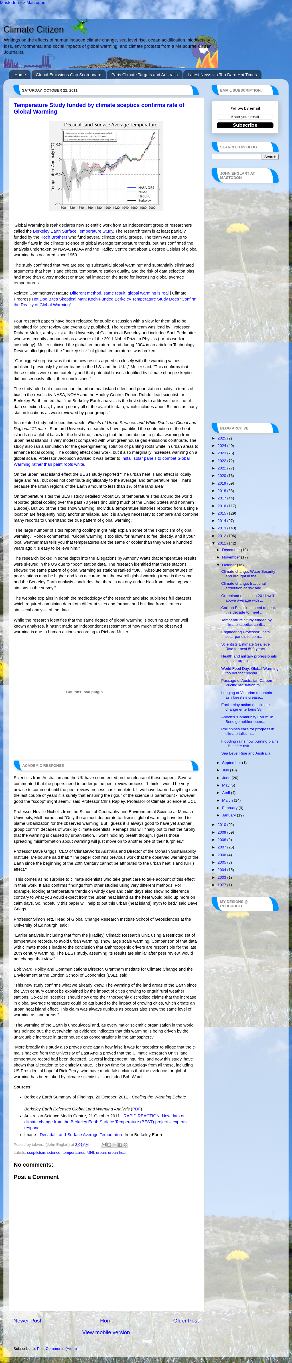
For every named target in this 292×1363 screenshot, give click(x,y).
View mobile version (106, 1332)
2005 (222, 862)
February (230, 808)
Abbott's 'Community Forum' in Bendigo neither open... (247, 719)
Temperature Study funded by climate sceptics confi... (246, 622)
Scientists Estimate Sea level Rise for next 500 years (246, 646)
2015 (222, 513)
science (53, 1152)
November (231, 557)
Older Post (186, 1321)
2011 (222, 543)
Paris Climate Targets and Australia (144, 74)
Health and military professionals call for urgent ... (249, 658)
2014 (222, 521)
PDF (136, 1109)
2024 (222, 445)
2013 (222, 528)
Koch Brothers (53, 237)
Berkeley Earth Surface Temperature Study (73, 231)
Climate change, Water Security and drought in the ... (248, 573)
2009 (222, 832)
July (226, 770)
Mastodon (9, 2)
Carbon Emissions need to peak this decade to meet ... (248, 610)
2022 (222, 461)
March (228, 800)
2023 (222, 453)
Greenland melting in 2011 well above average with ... (247, 598)
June (227, 778)
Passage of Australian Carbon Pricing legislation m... (246, 682)
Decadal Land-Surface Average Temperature (81, 1134)
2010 (222, 824)
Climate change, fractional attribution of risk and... (243, 585)
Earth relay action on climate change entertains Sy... (245, 707)
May (226, 785)
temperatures (73, 1152)
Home (20, 74)
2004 (222, 870)
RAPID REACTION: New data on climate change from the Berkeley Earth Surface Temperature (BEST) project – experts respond (105, 1122)
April (226, 793)
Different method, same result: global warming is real (119, 293)
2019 (222, 483)
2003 (222, 877)
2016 (222, 506)
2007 (222, 847)
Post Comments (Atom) (57, 1348)
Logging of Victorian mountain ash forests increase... (246, 695)
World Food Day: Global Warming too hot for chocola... (250, 670)
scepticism (36, 1152)
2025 (222, 438)
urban (101, 1152)
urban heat (117, 1152)
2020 (222, 475)
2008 (222, 840)
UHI (90, 1152)
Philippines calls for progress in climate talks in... (247, 731)
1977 (222, 885)
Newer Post (27, 1321)
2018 (222, 491)
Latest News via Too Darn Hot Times (222, 74)
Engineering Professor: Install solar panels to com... (246, 634)
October (229, 565)
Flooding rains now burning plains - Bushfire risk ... (250, 743)
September (232, 763)
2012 (222, 536)
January (229, 815)
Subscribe (245, 125)
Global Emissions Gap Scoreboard (69, 74)
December (231, 550)
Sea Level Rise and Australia (246, 753)
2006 (222, 855)
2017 (222, 498)
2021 (222, 468)
